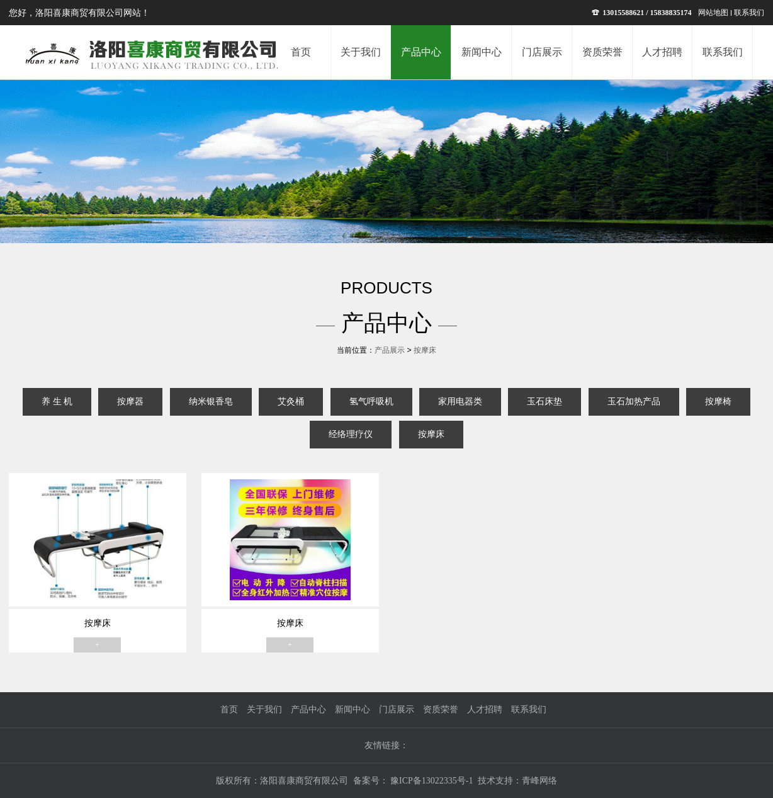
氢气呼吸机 (371, 401)
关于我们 (264, 709)
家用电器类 (460, 401)
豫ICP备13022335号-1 (430, 780)
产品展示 (390, 350)
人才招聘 (484, 709)
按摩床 (425, 350)
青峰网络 (539, 780)
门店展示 (396, 709)
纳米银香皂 (211, 401)
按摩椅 (718, 401)
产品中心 (308, 709)
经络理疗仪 (351, 434)
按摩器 (130, 401)
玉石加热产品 (633, 401)
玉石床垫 (544, 401)
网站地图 (713, 12)
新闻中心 (352, 709)
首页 (229, 709)
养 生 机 (57, 401)
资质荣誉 (440, 709)
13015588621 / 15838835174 (641, 12)
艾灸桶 (291, 401)
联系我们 (749, 12)
